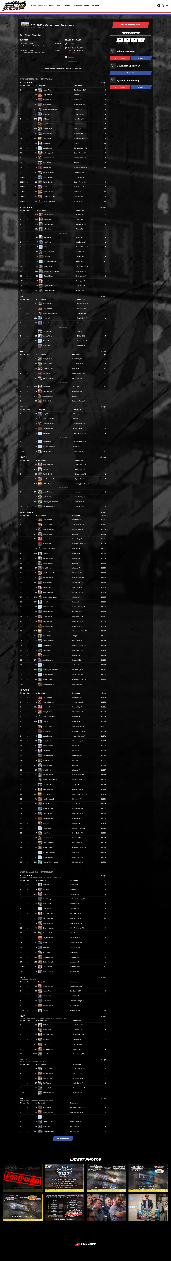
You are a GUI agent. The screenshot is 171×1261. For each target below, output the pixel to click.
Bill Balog (47, 119)
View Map (71, 53)
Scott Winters (48, 187)
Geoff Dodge (48, 899)
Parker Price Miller (50, 201)
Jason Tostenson (49, 971)
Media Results (62, 1138)
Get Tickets (120, 58)
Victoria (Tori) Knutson (52, 271)
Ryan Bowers (48, 967)
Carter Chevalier (49, 962)
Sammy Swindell (49, 158)
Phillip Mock (48, 247)
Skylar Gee (47, 143)
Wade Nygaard (49, 153)
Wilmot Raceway (126, 51)
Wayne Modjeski (49, 172)
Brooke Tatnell (48, 90)
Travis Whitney (49, 237)
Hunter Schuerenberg (51, 109)
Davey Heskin (48, 104)
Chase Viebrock (49, 928)
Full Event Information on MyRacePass (63, 69)
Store (86, 6)
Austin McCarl (48, 129)
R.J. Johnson (48, 163)
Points (52, 6)
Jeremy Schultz (49, 133)
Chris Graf (47, 894)
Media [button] (59, 6)
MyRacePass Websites (85, 1244)
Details (141, 58)
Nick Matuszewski (50, 261)
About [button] (67, 6)
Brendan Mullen (49, 933)
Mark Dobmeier (49, 182)
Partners (78, 6)
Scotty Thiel (48, 281)
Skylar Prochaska (50, 286)
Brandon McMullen (50, 196)
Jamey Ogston (49, 942)
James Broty (48, 904)
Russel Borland (49, 177)
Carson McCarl (49, 192)
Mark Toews (48, 952)
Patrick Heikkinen (50, 290)
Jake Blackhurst (49, 124)
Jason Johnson (49, 148)
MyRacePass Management (85, 1248)
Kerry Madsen (48, 95)
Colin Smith (48, 257)
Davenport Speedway (128, 65)
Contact (95, 6)
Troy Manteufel (49, 938)
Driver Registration (130, 25)
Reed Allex (47, 947)
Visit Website (71, 61)
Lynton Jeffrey (48, 114)
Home (33, 6)
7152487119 (70, 43)
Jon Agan (47, 889)
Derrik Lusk (48, 909)
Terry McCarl (48, 99)
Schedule (42, 6)
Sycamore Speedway (128, 80)
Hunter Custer (49, 266)
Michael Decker (49, 276)
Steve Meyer (48, 138)
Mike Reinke (48, 167)
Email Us (69, 57)
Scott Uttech (48, 242)
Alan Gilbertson (49, 252)
